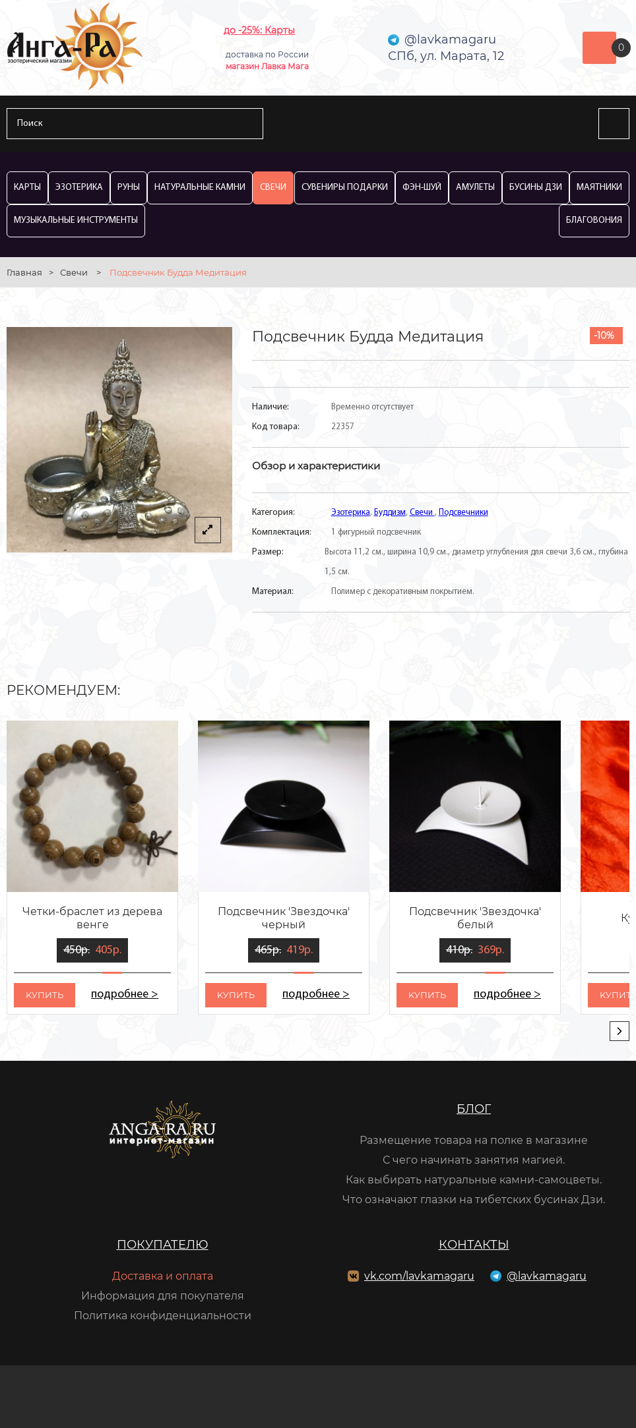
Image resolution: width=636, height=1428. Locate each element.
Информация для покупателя (162, 1296)
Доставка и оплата (162, 1276)
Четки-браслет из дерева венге (92, 918)
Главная (24, 272)
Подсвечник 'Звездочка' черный (284, 918)
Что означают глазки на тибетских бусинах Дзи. (473, 1199)
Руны (128, 188)
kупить (44, 995)
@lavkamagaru (547, 1276)
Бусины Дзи (535, 188)
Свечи (273, 188)
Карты (27, 188)
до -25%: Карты (259, 30)
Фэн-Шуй (421, 188)
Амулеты (475, 188)
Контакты (474, 1244)
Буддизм (390, 512)
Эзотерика (79, 188)
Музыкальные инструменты (76, 220)
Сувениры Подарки (345, 188)
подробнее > (124, 994)
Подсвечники (463, 512)
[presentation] (619, 1031)
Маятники (599, 188)
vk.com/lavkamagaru (419, 1276)
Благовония (594, 220)
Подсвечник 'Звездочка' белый (475, 918)
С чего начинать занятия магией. (474, 1160)
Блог (474, 1109)
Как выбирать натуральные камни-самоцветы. (474, 1180)
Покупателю (162, 1244)
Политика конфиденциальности (162, 1315)
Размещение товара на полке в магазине (474, 1140)
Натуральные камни (199, 188)
